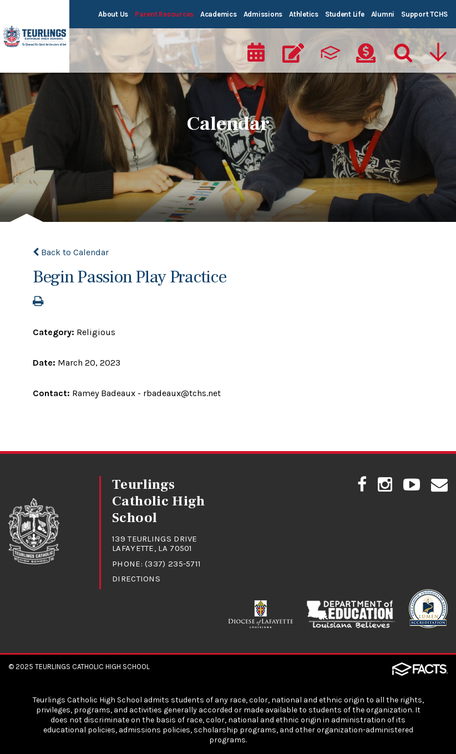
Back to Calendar (71, 252)
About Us (113, 14)
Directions (136, 579)
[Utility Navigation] (439, 53)
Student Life (344, 14)
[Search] (402, 53)
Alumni (382, 14)
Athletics (303, 14)
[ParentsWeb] (329, 53)
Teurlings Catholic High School (92, 666)
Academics (218, 14)
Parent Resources (164, 14)
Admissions (263, 14)
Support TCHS (424, 14)
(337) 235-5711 (173, 564)
